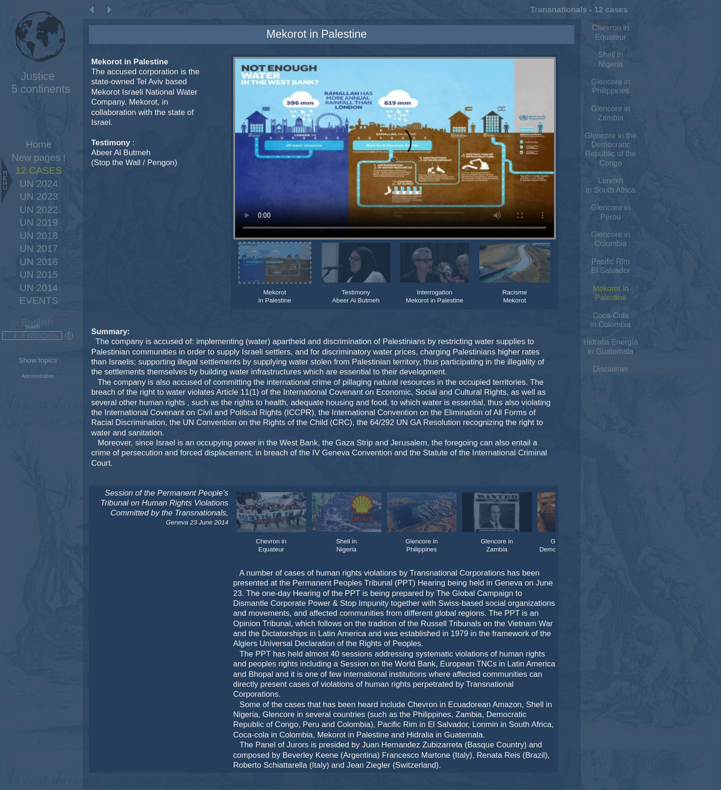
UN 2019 (38, 222)
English (32, 322)
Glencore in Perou (610, 212)
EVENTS (38, 300)
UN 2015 (38, 274)
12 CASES (39, 170)
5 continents (37, 82)
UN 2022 (38, 209)
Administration (38, 376)
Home (39, 144)
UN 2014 (38, 287)
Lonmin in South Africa (610, 185)
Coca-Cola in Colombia (610, 319)
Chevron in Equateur (610, 32)
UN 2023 (38, 196)
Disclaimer (610, 368)
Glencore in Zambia (610, 113)
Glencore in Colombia (610, 239)
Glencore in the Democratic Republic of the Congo (611, 149)
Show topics (37, 360)
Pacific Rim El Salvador (610, 266)
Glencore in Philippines (610, 86)
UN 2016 (38, 261)
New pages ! (39, 157)
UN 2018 (38, 235)
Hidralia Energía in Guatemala (610, 346)
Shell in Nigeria (610, 59)
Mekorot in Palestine (611, 293)
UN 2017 (38, 248)
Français (34, 334)
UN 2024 (38, 183)
